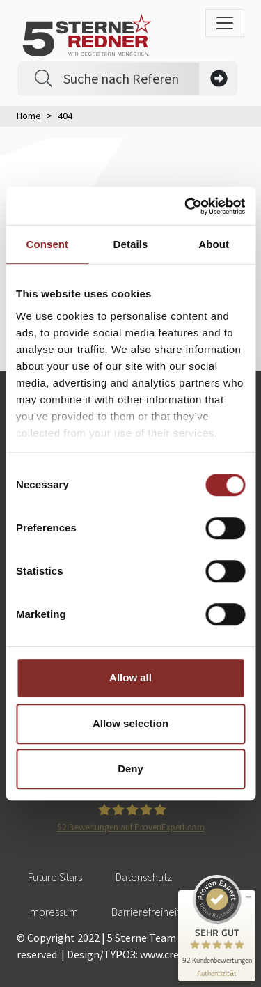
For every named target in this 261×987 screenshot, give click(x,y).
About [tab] (213, 244)
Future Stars (55, 877)
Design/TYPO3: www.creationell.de (148, 954)
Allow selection (130, 723)
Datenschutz (144, 877)
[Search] (131, 79)
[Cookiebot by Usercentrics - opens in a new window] (186, 206)
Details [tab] (130, 244)
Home (29, 115)
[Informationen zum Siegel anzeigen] (216, 973)
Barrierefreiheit (145, 912)
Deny (130, 769)
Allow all (130, 677)
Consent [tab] (47, 244)
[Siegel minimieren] (248, 897)
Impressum (53, 912)
